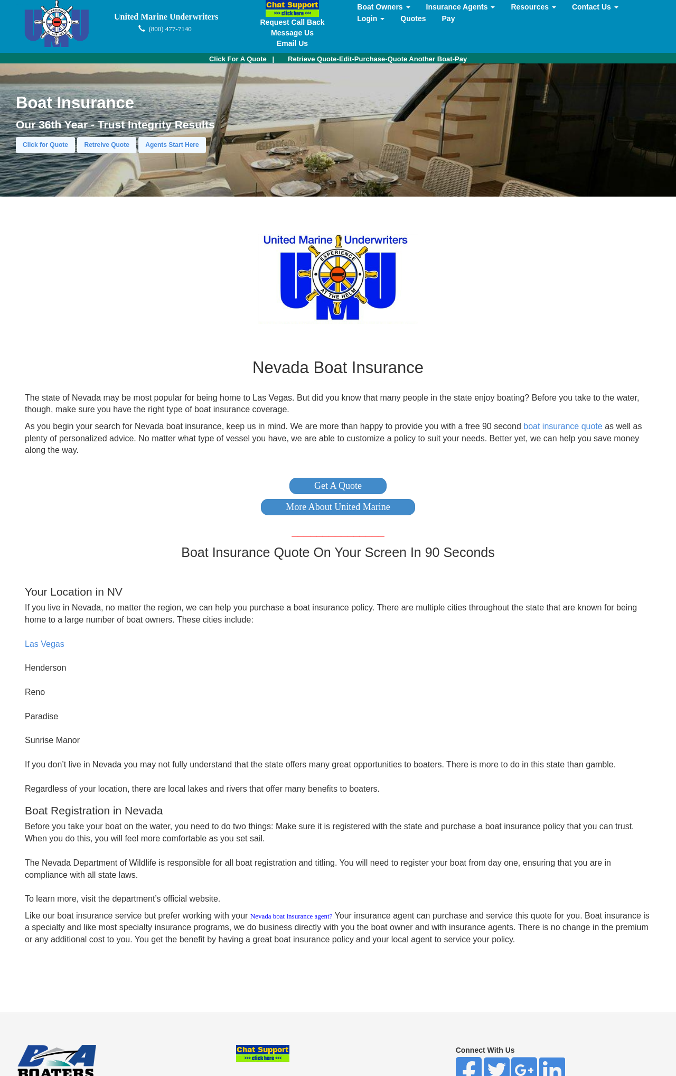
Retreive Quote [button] (106, 145)
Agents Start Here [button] (172, 145)
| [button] (241, 59)
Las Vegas (44, 643)
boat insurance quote (562, 426)
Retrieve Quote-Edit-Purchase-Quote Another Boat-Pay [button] (377, 59)
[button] (338, 486)
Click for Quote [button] (45, 145)
